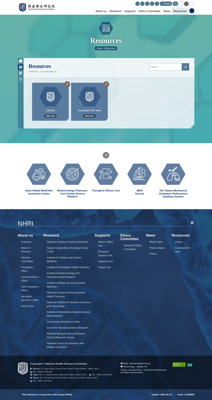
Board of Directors (26, 250)
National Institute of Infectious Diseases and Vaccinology (69, 304)
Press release (157, 248)
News (166, 11)
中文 (175, 4)
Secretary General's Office (30, 298)
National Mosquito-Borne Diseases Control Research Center (66, 335)
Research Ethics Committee (133, 247)
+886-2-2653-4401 (104, 375)
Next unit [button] (196, 176)
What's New (156, 241)
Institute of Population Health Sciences (68, 267)
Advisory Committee (27, 259)
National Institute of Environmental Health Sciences (66, 294)
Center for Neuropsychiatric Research (67, 327)
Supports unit (105, 261)
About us (100, 11)
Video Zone (27, 306)
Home (100, 48)
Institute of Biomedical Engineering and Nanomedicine (68, 314)
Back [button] (21, 79)
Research (115, 11)
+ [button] (192, 222)
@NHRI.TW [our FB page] (142, 367)
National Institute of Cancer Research (67, 241)
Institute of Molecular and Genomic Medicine (66, 285)
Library (179, 241)
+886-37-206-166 (44, 372)
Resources (180, 11)
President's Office (27, 269)
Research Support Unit (105, 253)
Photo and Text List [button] (21, 73)
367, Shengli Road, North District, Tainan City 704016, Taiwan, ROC (68, 378)
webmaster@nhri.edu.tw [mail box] (140, 363)
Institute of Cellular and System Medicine (64, 259)
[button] (181, 3)
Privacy (124, 370)
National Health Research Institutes (37, 7)
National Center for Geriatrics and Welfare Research (65, 345)
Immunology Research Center (63, 321)
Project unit (104, 267)
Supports (130, 11)
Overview (26, 241)
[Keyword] (165, 67)
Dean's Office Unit (105, 243)
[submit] (185, 67)
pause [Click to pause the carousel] (106, 155)
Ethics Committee (149, 11)
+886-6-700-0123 (44, 381)
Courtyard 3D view (182, 250)
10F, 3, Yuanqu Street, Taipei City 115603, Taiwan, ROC (63, 375)
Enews (153, 253)
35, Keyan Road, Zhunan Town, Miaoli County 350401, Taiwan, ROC (70, 369)
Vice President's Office (30, 279)
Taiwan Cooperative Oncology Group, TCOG (67, 250)
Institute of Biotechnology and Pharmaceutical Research (63, 275)
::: (134, 3)
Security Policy (135, 370)
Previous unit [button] (15, 176)
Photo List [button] (21, 67)
